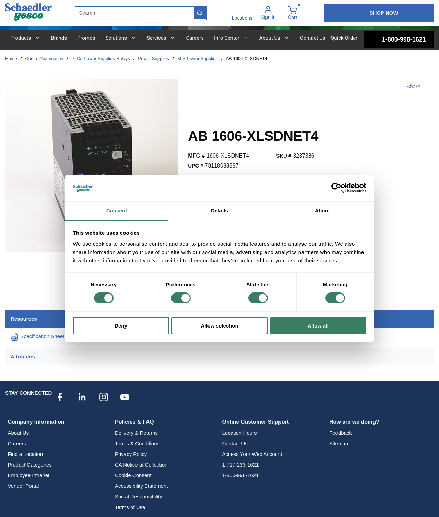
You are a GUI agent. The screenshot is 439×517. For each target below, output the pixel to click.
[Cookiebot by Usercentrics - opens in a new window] (336, 188)
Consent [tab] (116, 211)
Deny (121, 326)
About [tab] (322, 211)
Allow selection (219, 326)
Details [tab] (219, 211)
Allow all (318, 326)
